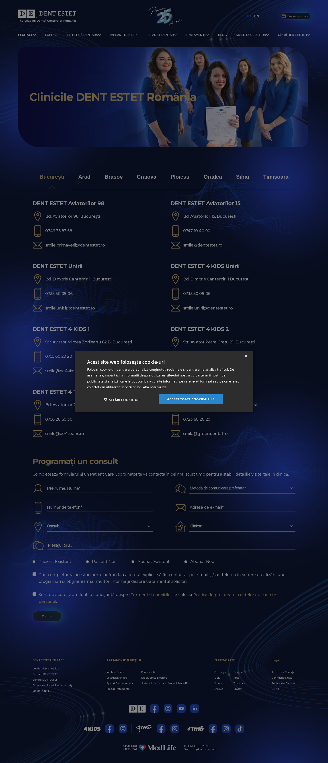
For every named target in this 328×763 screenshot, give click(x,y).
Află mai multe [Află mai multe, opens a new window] (154, 387)
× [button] (246, 356)
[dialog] (164, 381)
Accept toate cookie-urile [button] (190, 399)
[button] (122, 399)
